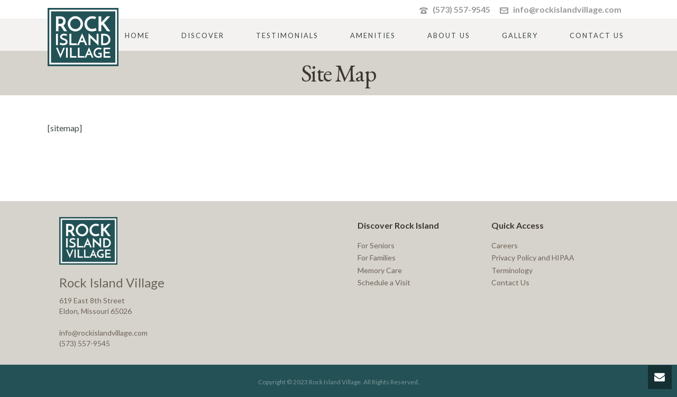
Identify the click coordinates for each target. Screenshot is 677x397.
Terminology (512, 270)
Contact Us (597, 35)
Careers (504, 245)
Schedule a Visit (384, 282)
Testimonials (287, 35)
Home (137, 35)
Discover (202, 35)
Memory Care (380, 270)
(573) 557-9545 (461, 9)
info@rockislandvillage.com (567, 9)
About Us (448, 35)
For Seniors (376, 245)
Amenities (373, 35)
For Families (377, 257)
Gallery (520, 35)
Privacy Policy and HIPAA (532, 257)
